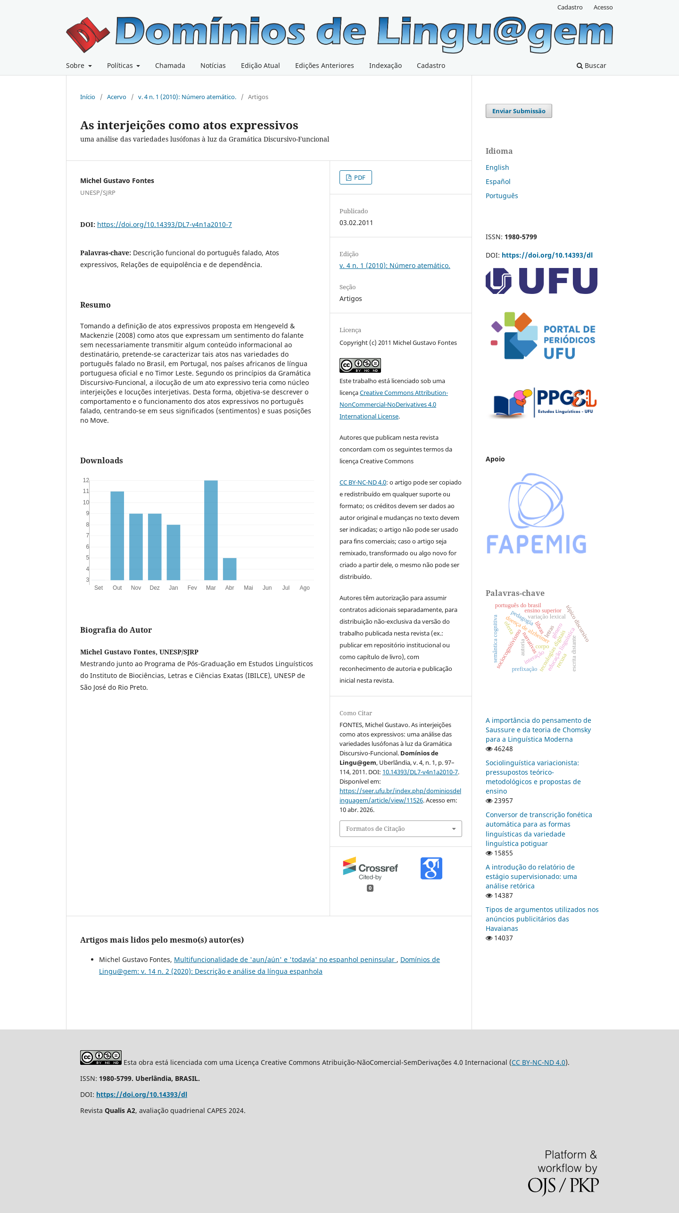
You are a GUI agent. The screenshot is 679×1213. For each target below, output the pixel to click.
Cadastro (431, 65)
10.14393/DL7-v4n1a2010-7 (420, 772)
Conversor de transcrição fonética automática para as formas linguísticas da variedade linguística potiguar (539, 828)
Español (498, 181)
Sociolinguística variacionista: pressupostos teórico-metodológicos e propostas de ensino (533, 776)
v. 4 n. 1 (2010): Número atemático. (187, 96)
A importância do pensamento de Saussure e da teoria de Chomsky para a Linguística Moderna (538, 730)
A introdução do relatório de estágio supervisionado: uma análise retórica (531, 876)
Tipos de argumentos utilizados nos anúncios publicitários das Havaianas (542, 919)
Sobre (76, 65)
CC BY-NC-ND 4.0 (363, 482)
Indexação (385, 65)
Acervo (116, 96)
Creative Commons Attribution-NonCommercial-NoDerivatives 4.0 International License (394, 404)
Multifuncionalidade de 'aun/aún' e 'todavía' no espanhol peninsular (285, 959)
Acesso (603, 7)
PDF (359, 177)
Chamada (170, 65)
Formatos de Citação (375, 828)
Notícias (213, 65)
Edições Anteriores (324, 65)
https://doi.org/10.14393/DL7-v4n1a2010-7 (164, 224)
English (497, 167)
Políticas (121, 65)
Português (502, 195)
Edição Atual (260, 65)
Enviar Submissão (519, 111)
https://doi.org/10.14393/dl (547, 255)
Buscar (591, 65)
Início (87, 96)
